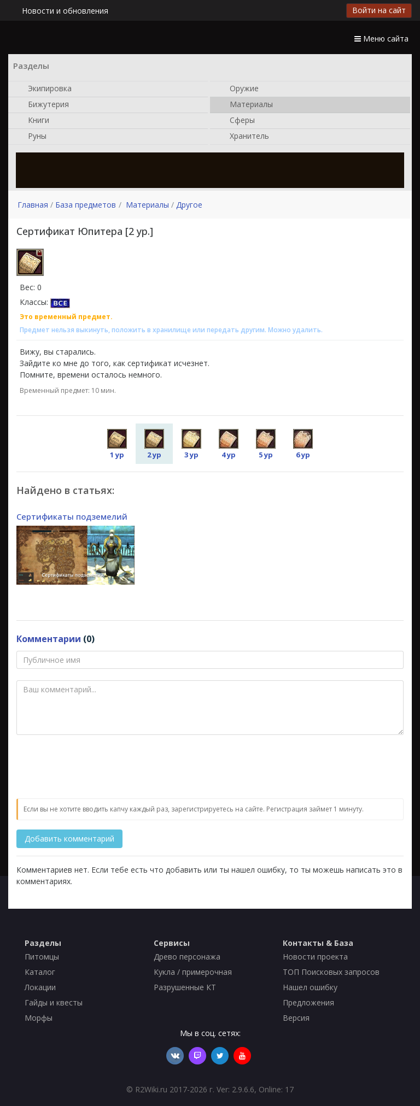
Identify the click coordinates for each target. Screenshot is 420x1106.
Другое (189, 204)
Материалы (246, 105)
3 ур (191, 444)
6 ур (303, 444)
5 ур (266, 444)
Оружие (239, 89)
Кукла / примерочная (193, 972)
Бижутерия (43, 105)
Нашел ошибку (310, 987)
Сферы (237, 120)
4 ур (228, 444)
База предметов (85, 204)
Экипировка (44, 89)
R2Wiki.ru (151, 1089)
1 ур (117, 444)
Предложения (308, 1002)
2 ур (154, 444)
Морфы (38, 1018)
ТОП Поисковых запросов (331, 972)
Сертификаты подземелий (71, 516)
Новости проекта (315, 956)
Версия (296, 1018)
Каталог (40, 972)
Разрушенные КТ (185, 987)
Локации (40, 987)
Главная (33, 204)
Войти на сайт (379, 10)
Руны (31, 136)
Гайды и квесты (54, 1002)
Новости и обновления (65, 10)
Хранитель (244, 136)
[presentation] (99, 767)
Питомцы (42, 956)
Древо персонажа (187, 956)
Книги (33, 120)
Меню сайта (381, 38)
